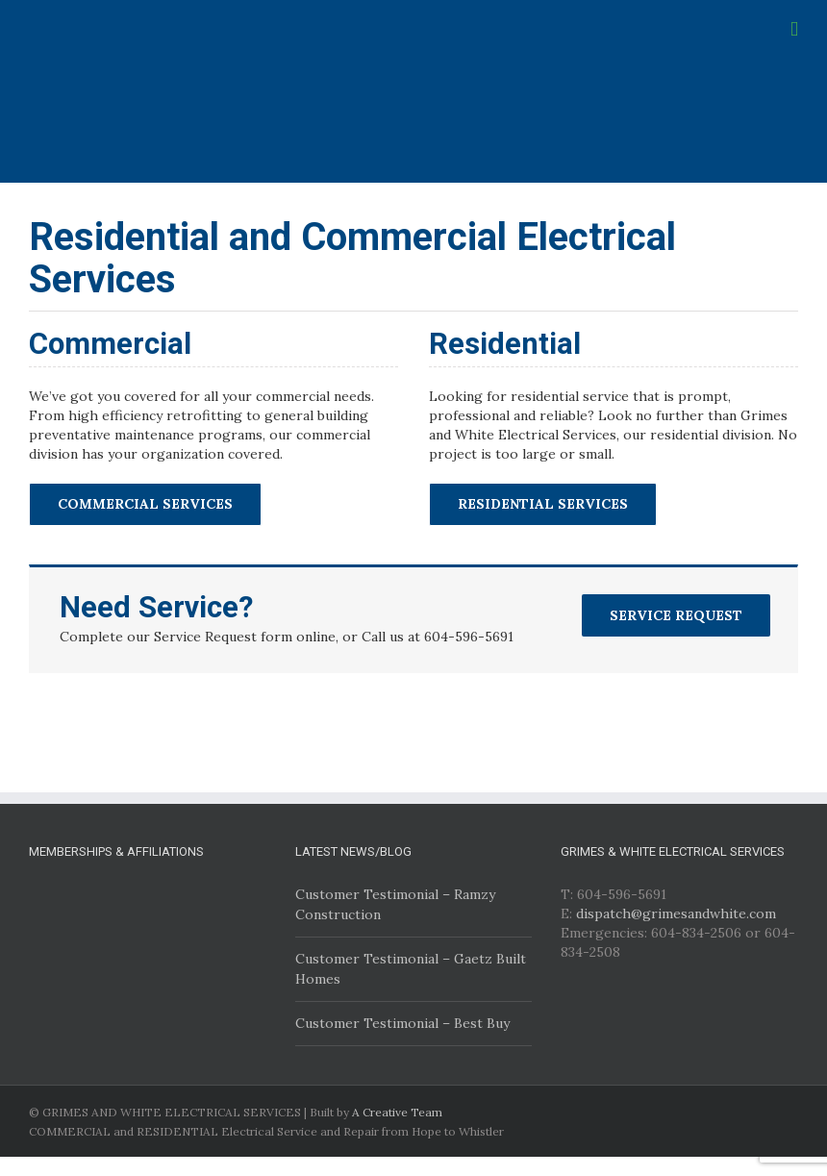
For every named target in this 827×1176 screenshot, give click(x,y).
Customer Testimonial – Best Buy (402, 1023)
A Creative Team (397, 1112)
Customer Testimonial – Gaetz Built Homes (410, 969)
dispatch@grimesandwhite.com (676, 913)
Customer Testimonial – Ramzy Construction (395, 904)
